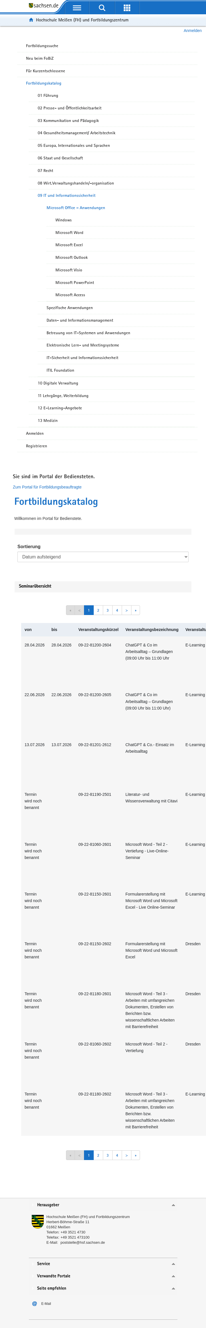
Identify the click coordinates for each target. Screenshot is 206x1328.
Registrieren (36, 445)
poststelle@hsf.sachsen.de (83, 1242)
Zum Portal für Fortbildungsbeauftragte (47, 487)
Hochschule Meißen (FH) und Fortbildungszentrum (82, 20)
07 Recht (45, 170)
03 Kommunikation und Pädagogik (68, 120)
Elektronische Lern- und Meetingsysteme (83, 345)
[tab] (103, 1205)
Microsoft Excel (69, 244)
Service (43, 1264)
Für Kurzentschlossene (45, 70)
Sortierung (29, 546)
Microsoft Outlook (71, 257)
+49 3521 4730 (73, 1232)
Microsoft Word (69, 232)
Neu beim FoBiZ (40, 58)
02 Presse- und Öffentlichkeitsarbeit (69, 108)
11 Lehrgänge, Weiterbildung (63, 395)
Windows (63, 220)
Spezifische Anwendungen (70, 307)
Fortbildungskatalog (43, 83)
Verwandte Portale (53, 1276)
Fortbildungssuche (42, 45)
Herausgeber (48, 1205)
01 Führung (48, 95)
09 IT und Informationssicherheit (66, 195)
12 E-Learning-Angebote (60, 407)
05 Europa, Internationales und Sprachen (74, 145)
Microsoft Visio (68, 270)
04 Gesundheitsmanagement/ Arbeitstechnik (76, 132)
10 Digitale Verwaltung (58, 383)
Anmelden (193, 30)
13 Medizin (48, 420)
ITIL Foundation (60, 370)
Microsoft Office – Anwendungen (76, 207)
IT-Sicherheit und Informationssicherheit (82, 357)
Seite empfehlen (51, 1288)
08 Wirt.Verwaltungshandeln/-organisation (76, 183)
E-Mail (46, 1304)
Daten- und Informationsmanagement (80, 320)
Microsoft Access (70, 294)
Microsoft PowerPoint (74, 282)
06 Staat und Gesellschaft (60, 158)
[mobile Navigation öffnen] (77, 7)
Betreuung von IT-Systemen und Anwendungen (88, 332)
